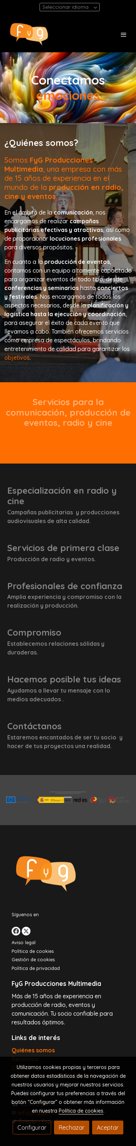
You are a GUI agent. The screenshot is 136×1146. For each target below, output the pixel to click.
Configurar (31, 1127)
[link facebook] (16, 931)
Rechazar (72, 1127)
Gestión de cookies (33, 959)
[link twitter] (26, 931)
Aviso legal (24, 942)
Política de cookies (33, 951)
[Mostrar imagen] (68, 797)
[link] (29, 34)
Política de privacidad (36, 968)
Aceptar (108, 1127)
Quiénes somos (33, 1050)
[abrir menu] (123, 34)
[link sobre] (68, 875)
